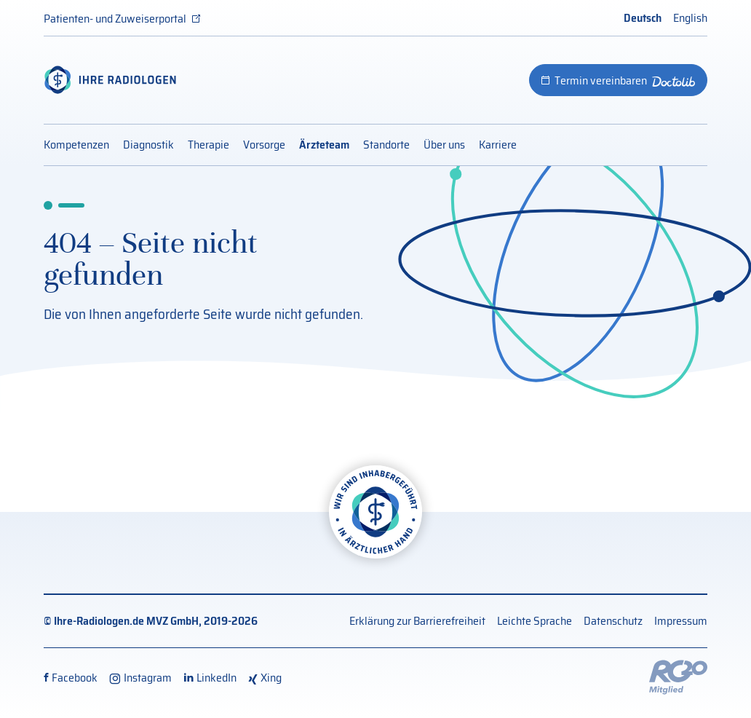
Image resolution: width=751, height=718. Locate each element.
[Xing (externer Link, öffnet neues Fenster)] (264, 677)
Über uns (444, 144)
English (690, 18)
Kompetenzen (76, 144)
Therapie (208, 144)
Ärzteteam (324, 144)
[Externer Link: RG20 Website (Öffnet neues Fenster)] (678, 676)
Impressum (680, 621)
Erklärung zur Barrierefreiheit (417, 621)
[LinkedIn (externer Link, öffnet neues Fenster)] (210, 677)
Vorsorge (264, 144)
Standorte (386, 144)
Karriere (498, 144)
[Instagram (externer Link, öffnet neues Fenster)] (140, 677)
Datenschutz (613, 621)
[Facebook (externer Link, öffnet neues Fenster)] (70, 677)
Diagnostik (148, 144)
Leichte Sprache (534, 621)
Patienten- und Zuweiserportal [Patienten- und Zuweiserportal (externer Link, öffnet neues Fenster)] (115, 18)
